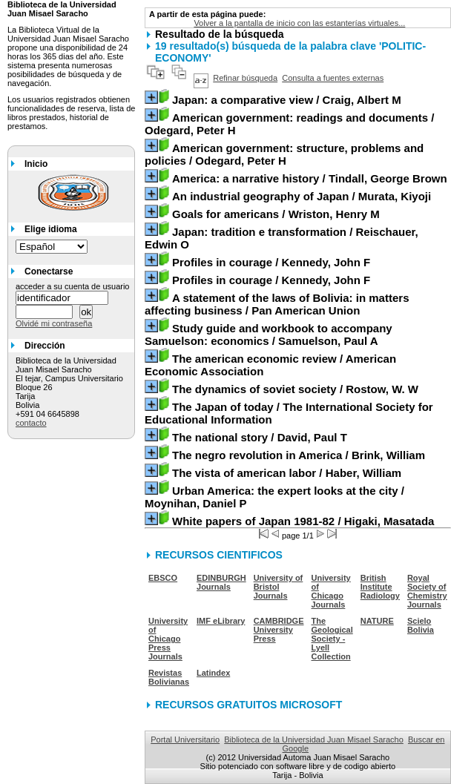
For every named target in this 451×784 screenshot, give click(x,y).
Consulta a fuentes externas (332, 77)
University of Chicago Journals (331, 591)
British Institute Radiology (380, 586)
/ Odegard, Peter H (289, 123)
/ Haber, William (286, 473)
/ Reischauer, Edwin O (281, 238)
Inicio (35, 164)
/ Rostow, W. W (295, 389)
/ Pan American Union (277, 304)
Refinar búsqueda (245, 77)
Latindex (213, 672)
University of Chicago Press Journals (168, 638)
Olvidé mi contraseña (54, 323)
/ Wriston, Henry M (276, 214)
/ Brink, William (298, 455)
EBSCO (162, 577)
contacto (31, 422)
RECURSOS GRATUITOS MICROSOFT (248, 705)
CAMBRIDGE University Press (279, 629)
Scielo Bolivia (420, 625)
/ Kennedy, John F (271, 262)
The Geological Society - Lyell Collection (332, 638)
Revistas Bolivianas (168, 677)
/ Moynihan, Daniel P (274, 497)
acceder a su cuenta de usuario (73, 286)
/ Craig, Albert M (286, 99)
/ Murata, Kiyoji (301, 196)
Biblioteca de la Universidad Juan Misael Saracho (314, 739)
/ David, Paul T (259, 437)
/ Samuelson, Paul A (268, 334)
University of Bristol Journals (278, 586)
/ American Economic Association (270, 365)
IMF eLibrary (221, 620)
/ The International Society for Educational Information (289, 413)
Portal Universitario (185, 739)
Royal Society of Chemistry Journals (427, 591)
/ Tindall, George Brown (309, 178)
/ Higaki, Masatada (303, 521)
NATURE (377, 620)
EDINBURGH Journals (221, 582)
